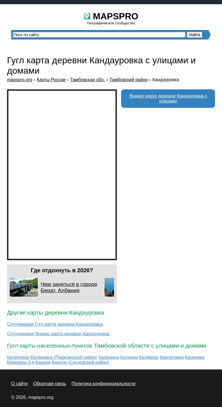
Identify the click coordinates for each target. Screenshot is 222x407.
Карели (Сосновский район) (80, 362)
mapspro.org (19, 79)
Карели (42, 362)
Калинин (129, 357)
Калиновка (18, 357)
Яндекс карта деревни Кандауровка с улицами (168, 98)
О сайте (19, 383)
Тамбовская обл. (87, 79)
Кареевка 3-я (20, 362)
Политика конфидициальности (103, 383)
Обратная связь (49, 383)
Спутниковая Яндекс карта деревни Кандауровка (58, 333)
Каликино (149, 357)
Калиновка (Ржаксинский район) (63, 357)
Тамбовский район (128, 79)
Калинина (109, 357)
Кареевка (195, 357)
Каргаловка (172, 357)
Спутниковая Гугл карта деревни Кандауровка (55, 324)
